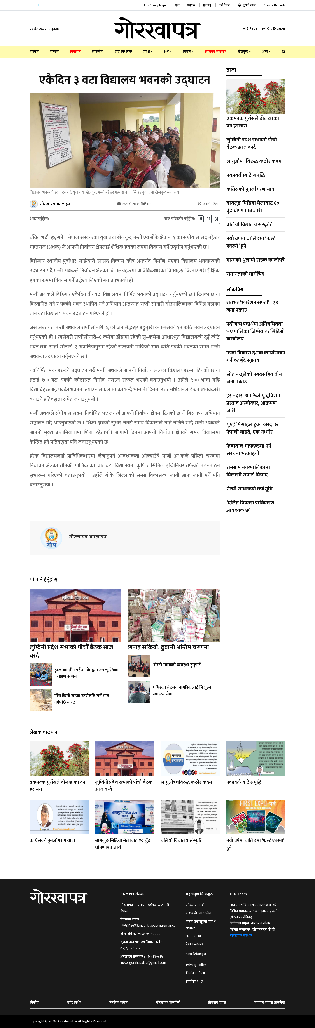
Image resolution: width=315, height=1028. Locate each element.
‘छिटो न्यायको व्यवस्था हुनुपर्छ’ (177, 665)
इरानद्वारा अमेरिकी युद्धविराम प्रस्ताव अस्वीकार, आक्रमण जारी (253, 403)
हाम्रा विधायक (123, 52)
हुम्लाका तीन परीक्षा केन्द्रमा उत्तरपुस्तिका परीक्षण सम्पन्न (86, 674)
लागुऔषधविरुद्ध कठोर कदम (254, 161)
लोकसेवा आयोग (196, 905)
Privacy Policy (196, 965)
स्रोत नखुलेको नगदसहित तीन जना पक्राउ (254, 378)
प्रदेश (148, 52)
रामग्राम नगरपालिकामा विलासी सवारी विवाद (248, 471)
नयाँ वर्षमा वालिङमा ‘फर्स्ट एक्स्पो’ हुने (250, 242)
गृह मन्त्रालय (193, 936)
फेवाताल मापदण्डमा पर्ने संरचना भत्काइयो (248, 450)
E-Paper (250, 28)
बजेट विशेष (74, 1003)
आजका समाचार (215, 52)
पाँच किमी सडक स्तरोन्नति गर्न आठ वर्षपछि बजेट (81, 699)
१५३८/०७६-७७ (130, 949)
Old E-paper (273, 28)
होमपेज (34, 52)
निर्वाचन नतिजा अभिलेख (269, 1003)
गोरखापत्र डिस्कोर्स (168, 1003)
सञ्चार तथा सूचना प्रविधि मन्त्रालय (200, 925)
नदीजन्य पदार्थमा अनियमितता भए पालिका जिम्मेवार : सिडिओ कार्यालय (255, 331)
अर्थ (168, 52)
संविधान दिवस (217, 1003)
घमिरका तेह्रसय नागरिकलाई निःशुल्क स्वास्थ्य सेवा (182, 691)
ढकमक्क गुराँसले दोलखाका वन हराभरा (252, 122)
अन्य (266, 52)
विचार (188, 52)
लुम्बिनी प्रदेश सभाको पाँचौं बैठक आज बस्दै (71, 651)
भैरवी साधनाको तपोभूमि (249, 488)
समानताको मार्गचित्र (245, 274)
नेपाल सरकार (194, 945)
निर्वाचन (75, 52)
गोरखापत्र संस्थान (241, 936)
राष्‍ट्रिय (54, 52)
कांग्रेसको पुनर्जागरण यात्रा (251, 189)
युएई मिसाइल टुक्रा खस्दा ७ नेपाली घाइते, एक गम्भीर (252, 428)
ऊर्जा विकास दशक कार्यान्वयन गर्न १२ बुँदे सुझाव (255, 357)
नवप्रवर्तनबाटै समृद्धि (245, 175)
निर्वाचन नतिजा (195, 973)
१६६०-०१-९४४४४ (149, 934)
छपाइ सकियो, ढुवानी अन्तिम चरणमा (168, 647)
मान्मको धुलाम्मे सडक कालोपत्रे (255, 260)
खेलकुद (244, 52)
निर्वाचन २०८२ (195, 982)
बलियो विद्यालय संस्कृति (249, 224)
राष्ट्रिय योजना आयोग (198, 914)
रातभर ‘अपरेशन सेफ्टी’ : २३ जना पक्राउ (252, 306)
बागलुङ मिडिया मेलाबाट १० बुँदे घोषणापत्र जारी (252, 207)
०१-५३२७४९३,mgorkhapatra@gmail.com (149, 926)
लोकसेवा (97, 52)
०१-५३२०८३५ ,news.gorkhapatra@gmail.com (143, 960)
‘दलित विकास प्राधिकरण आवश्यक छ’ (250, 506)
